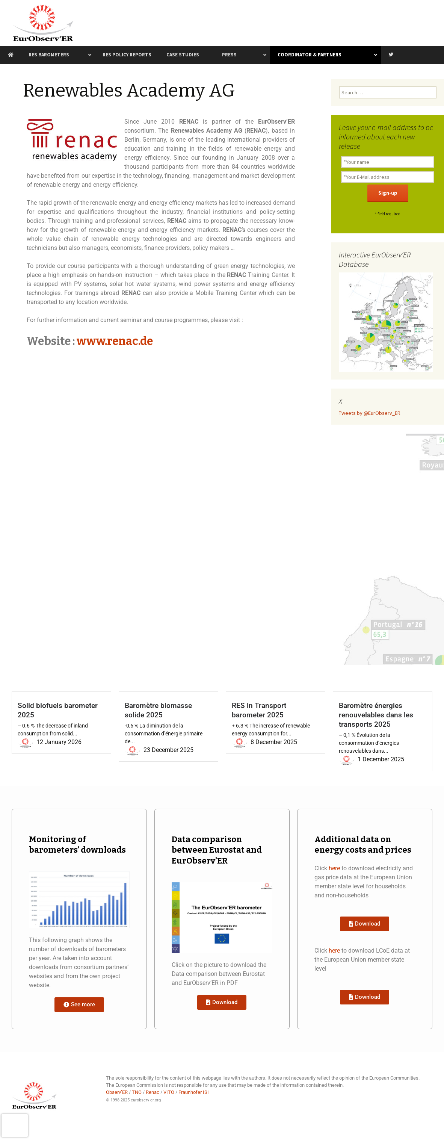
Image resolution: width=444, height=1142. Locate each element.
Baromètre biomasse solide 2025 (158, 710)
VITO (168, 1092)
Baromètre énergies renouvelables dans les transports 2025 (376, 715)
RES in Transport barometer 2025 (259, 710)
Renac (152, 1092)
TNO (137, 1092)
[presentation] (15, 1125)
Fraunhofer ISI (193, 1092)
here (334, 868)
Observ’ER (117, 1092)
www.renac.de (115, 341)
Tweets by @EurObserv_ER (369, 413)
